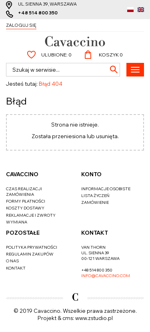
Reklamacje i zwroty (31, 215)
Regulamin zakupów (30, 254)
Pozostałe (23, 232)
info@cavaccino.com (105, 275)
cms (67, 318)
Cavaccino (22, 174)
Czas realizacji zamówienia (24, 191)
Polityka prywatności (31, 247)
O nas (12, 261)
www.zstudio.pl (94, 318)
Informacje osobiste (105, 188)
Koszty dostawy (25, 208)
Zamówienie (95, 202)
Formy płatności (25, 201)
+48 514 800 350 (38, 13)
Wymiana (16, 222)
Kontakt (16, 268)
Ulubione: (56, 55)
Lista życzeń (95, 195)
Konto (91, 174)
